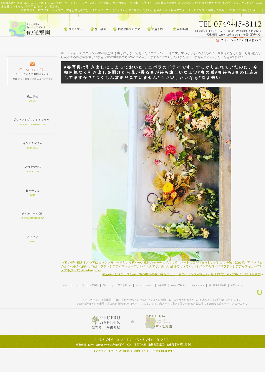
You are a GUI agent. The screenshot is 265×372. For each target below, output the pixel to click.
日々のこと (108, 285)
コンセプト (79, 285)
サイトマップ (197, 285)
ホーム (65, 53)
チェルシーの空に (144, 285)
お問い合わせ (237, 285)
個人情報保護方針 (217, 285)
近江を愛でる (124, 285)
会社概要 (162, 285)
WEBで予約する (179, 285)
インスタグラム (83, 53)
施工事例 (93, 285)
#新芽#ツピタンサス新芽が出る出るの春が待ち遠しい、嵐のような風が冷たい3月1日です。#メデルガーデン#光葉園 (182, 274)
